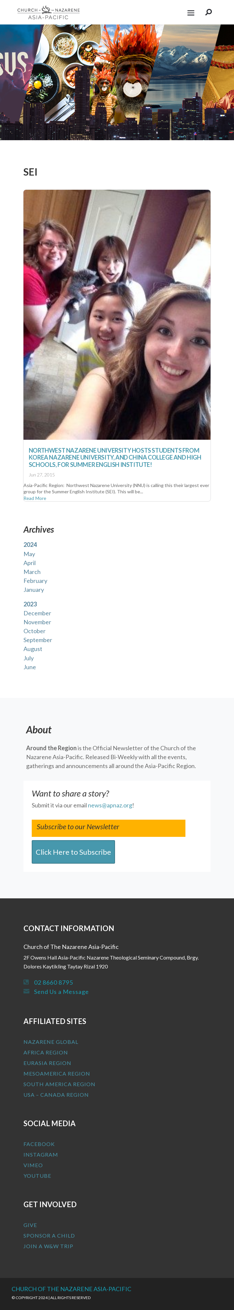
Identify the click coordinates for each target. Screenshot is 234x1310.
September (37, 639)
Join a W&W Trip (48, 1246)
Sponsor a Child (49, 1235)
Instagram (40, 1154)
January (33, 589)
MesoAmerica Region (56, 1073)
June (29, 667)
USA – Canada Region (56, 1094)
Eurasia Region (47, 1063)
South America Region (59, 1084)
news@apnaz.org (110, 805)
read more (35, 498)
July (28, 658)
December (37, 613)
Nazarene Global (50, 1042)
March (32, 571)
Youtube (37, 1175)
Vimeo (33, 1165)
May (29, 553)
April (29, 562)
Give (30, 1225)
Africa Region (45, 1052)
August (32, 648)
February (35, 580)
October (34, 631)
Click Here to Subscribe (73, 851)
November (37, 622)
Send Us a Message (61, 991)
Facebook (39, 1144)
